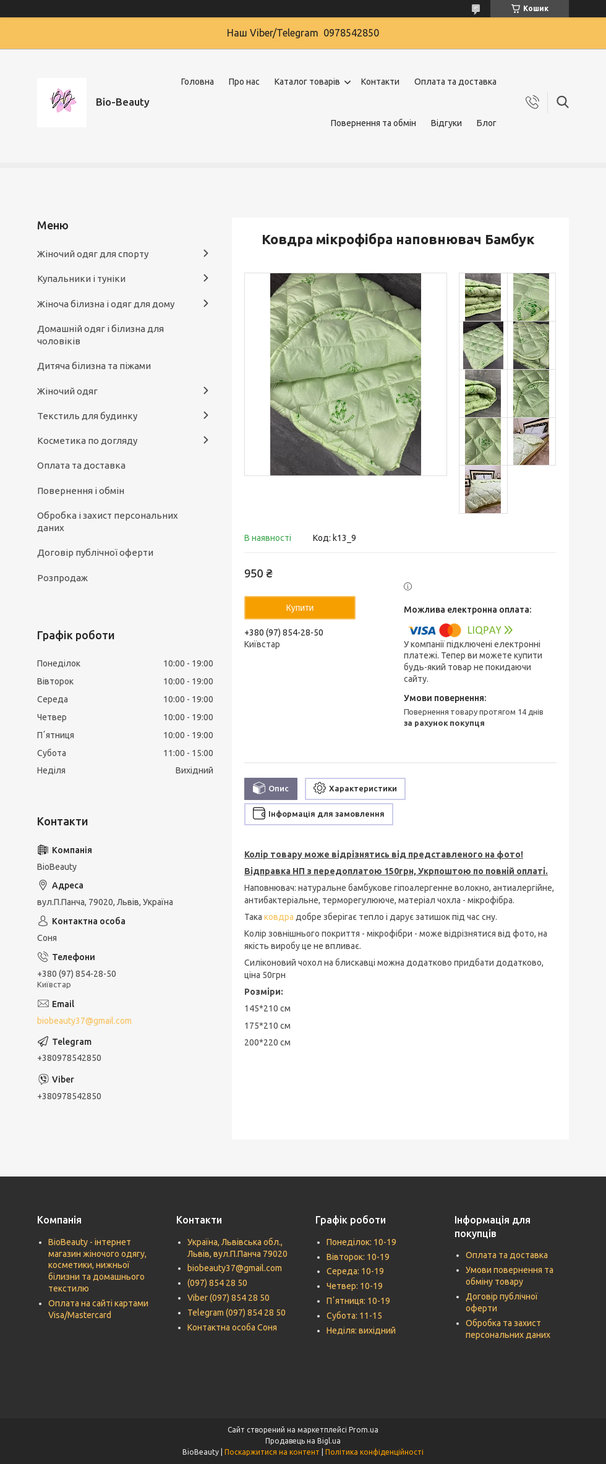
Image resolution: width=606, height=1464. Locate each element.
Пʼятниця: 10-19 (358, 1301)
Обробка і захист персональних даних (107, 521)
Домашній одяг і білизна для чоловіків (100, 334)
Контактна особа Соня (232, 1327)
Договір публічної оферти (95, 552)
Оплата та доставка (455, 82)
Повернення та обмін (373, 123)
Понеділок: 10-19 (361, 1242)
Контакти (380, 82)
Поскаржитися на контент (272, 1452)
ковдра (279, 917)
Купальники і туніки (81, 278)
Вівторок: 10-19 (358, 1257)
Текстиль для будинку (87, 416)
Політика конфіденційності (374, 1452)
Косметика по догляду (87, 440)
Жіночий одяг (67, 391)
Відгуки (446, 123)
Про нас (244, 82)
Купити (300, 608)
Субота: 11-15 (354, 1316)
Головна (197, 82)
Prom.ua (363, 1430)
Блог (487, 123)
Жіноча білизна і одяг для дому (105, 304)
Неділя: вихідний (361, 1330)
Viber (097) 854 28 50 (228, 1298)
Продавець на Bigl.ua (303, 1441)
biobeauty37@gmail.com (84, 1021)
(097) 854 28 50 (217, 1283)
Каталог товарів (307, 82)
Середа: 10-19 (355, 1271)
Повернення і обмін (80, 490)
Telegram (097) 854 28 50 (236, 1312)
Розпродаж (62, 577)
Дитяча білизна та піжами (94, 365)
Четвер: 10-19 (354, 1286)
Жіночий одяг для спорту (92, 254)
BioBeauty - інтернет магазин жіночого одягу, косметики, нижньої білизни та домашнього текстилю (97, 1265)
